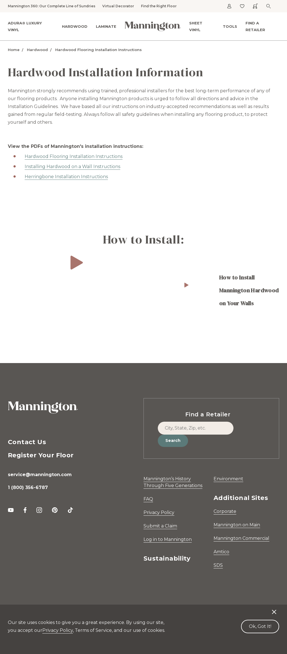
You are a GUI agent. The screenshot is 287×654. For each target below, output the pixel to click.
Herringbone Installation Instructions (66, 176)
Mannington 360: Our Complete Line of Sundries (51, 6)
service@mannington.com (40, 474)
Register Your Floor (41, 455)
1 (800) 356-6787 (28, 487)
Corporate (225, 511)
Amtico (221, 551)
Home (14, 49)
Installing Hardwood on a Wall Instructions (72, 166)
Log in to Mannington (168, 539)
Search (172, 440)
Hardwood (74, 26)
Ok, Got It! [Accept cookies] (260, 626)
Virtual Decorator (118, 6)
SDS (218, 565)
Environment (228, 478)
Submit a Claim (160, 526)
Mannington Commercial (241, 538)
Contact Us (27, 442)
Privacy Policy (159, 512)
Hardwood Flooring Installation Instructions (98, 49)
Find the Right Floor (159, 6)
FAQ (148, 499)
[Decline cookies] (274, 609)
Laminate (106, 26)
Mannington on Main (237, 524)
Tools (230, 26)
